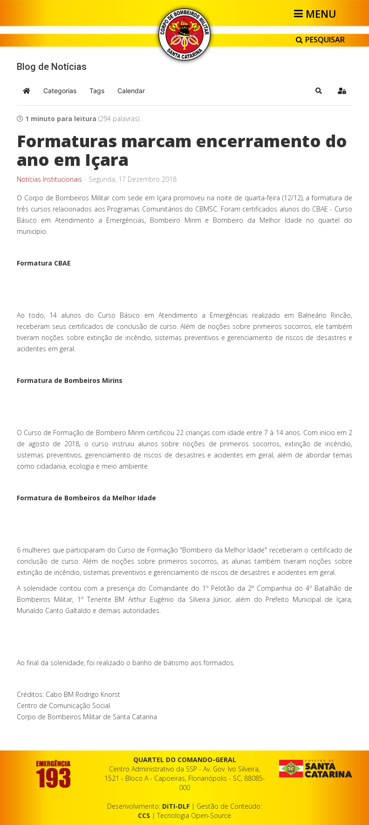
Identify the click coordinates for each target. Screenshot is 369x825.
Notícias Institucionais (49, 179)
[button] (318, 91)
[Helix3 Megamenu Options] (316, 13)
